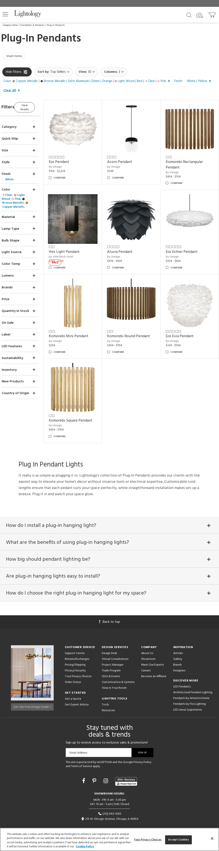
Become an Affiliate (153, 666)
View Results (38, 107)
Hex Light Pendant (76, 245)
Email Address (78, 743)
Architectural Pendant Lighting (192, 682)
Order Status (73, 672)
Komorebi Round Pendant (136, 325)
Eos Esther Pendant (185, 245)
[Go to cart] (212, 14)
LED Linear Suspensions (187, 700)
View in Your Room (114, 678)
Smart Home (15, 56)
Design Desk (109, 643)
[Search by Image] (199, 15)
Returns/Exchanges (77, 649)
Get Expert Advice (77, 695)
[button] (5, 14)
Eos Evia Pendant (184, 325)
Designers (179, 661)
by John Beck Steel (73, 249)
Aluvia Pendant (128, 245)
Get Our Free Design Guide (32, 696)
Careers (146, 661)
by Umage (67, 163)
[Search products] (188, 14)
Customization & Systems (118, 672)
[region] (109, 839)
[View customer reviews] (126, 772)
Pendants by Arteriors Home (191, 688)
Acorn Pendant (127, 159)
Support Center (75, 643)
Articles (178, 643)
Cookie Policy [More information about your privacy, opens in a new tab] (85, 846)
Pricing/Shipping (75, 655)
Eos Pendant (71, 159)
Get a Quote (73, 689)
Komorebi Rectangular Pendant (188, 162)
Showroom (148, 649)
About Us (147, 643)
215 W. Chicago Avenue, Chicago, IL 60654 (109, 809)
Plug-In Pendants (56, 25)
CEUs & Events (111, 666)
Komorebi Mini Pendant (81, 325)
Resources (108, 700)
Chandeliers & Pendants (32, 25)
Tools (105, 695)
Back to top (109, 612)
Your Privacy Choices (78, 667)
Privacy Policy (142, 752)
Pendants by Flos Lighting (189, 694)
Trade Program (111, 661)
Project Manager (112, 655)
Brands (177, 655)
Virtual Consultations (115, 649)
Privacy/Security (75, 661)
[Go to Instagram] (106, 772)
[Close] (212, 838)
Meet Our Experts (152, 655)
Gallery (177, 649)
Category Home (10, 25)
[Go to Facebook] (84, 772)
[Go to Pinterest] (95, 772)
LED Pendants (182, 677)
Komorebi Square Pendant (83, 405)
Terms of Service (81, 756)
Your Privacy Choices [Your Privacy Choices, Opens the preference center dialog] (147, 840)
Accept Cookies (178, 840)
